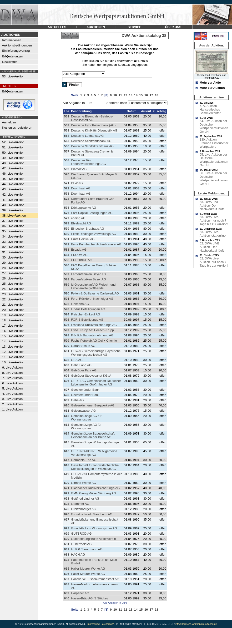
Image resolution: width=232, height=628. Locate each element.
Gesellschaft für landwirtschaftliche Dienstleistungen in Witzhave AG (95, 467)
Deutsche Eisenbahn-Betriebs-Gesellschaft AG (92, 118)
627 (66, 519)
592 (66, 304)
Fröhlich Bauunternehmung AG (92, 335)
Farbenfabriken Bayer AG (88, 274)
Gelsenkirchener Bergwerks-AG (93, 405)
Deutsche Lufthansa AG (87, 135)
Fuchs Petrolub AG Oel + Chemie (94, 340)
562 (66, 125)
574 (66, 199)
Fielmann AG (80, 304)
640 (66, 598)
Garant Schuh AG (83, 346)
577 (66, 218)
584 (66, 255)
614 (66, 433)
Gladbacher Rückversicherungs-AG (95, 488)
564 (66, 135)
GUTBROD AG (81, 533)
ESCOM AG (79, 255)
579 (66, 228)
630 (66, 539)
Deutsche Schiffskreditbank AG (92, 146)
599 (66, 340)
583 (66, 249)
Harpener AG (80, 593)
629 (66, 533)
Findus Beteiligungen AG (88, 309)
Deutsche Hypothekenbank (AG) (93, 125)
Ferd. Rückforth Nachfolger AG (92, 298)
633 (66, 554)
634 (66, 560)
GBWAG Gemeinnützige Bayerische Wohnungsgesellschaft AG (96, 352)
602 (66, 360)
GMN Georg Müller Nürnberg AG (93, 493)
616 (66, 451)
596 (66, 325)
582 (66, 244)
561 (66, 116)
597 (66, 330)
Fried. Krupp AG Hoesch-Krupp (92, 330)
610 (66, 405)
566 (66, 146)
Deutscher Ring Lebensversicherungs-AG (88, 162)
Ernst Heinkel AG (83, 239)
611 (66, 410)
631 (66, 544)
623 (66, 498)
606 (66, 381)
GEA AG (76, 360)
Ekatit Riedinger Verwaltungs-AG (93, 234)
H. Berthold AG (81, 544)
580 (66, 234)
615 (66, 442)
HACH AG (78, 554)
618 (66, 465)
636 (66, 574)
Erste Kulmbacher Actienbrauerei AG (96, 244)
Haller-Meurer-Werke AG (88, 568)
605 (66, 375)
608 (66, 395)
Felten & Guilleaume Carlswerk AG (95, 293)
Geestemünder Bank (85, 389)
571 (66, 183)
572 (66, 188)
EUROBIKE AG (81, 260)
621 (66, 488)
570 (66, 174)
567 (66, 151)
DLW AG (77, 183)
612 (66, 416)
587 (66, 274)
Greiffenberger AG (83, 509)
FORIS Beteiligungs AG (87, 319)
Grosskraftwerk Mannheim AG (91, 514)
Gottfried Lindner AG (85, 498)
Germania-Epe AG (83, 460)
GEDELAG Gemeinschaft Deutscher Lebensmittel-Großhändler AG (96, 382)
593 (66, 309)
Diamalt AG (79, 169)
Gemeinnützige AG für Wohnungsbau (86, 417)
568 (66, 160)
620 (66, 483)
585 (66, 260)
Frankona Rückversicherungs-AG (94, 325)
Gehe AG (77, 400)
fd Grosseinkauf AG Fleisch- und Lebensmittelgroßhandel (93, 286)
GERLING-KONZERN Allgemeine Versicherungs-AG (94, 452)
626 (66, 514)
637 (66, 579)
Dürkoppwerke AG (83, 207)
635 (66, 568)
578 (66, 223)
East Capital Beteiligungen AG (91, 213)
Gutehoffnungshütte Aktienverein (93, 539)
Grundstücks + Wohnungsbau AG (94, 528)
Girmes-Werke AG (83, 483)
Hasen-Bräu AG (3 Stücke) (89, 598)
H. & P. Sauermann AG (86, 549)
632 (66, 549)
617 (66, 460)
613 (66, 424)
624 (66, 504)
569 (66, 169)
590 (66, 293)
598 (66, 335)
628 (66, 528)
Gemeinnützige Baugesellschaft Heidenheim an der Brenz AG (93, 435)
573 (66, 193)
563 (66, 130)
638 (66, 584)
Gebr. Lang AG (81, 365)
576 (66, 213)
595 (66, 319)
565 (66, 141)
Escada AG (78, 249)
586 (66, 265)
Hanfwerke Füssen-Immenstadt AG (95, 579)
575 (66, 207)
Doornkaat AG (81, 188)
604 (66, 370)
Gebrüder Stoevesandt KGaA (91, 375)
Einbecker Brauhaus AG (87, 228)
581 (66, 239)
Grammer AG (80, 504)
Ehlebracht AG (81, 223)
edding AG (78, 218)
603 (66, 365)
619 (66, 474)
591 (66, 298)
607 (66, 389)
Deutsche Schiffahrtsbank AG (91, 141)
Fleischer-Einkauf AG (85, 314)
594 (66, 314)
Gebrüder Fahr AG (83, 370)
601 (66, 351)
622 (66, 493)
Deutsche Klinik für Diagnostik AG (94, 130)
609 (66, 400)
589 (66, 284)
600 (66, 346)
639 (66, 593)
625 (66, 509)
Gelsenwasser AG (83, 410)
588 (66, 279)
